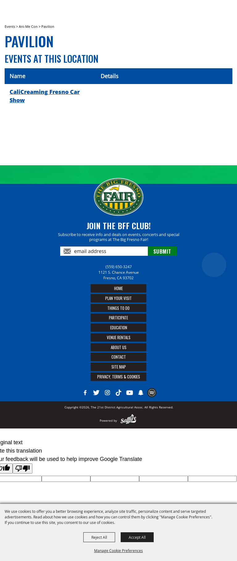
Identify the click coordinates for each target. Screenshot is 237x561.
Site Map (118, 367)
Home (118, 288)
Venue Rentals (119, 337)
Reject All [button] (99, 537)
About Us (119, 347)
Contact (118, 357)
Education (118, 327)
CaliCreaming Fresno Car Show (45, 96)
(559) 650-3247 (119, 266)
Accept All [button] (137, 537)
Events (10, 26)
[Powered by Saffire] (128, 420)
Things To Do (118, 308)
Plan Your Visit (118, 298)
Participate (118, 317)
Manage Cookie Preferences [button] (118, 550)
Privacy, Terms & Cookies (118, 376)
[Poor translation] (22, 468)
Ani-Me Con (28, 26)
